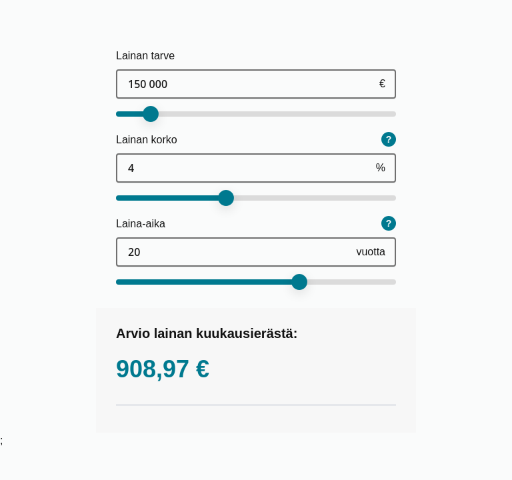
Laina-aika (140, 223)
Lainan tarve (145, 55)
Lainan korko (146, 139)
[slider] (150, 114)
